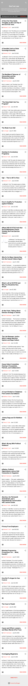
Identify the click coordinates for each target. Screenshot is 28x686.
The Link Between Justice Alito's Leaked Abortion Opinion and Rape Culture (10, 338)
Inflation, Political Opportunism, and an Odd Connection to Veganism (10, 471)
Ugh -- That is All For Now (10, 178)
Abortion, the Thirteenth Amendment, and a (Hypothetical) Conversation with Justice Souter (11, 499)
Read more (23, 42)
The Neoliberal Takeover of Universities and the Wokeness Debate (11, 76)
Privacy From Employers (10, 526)
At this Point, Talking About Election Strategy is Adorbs (11, 311)
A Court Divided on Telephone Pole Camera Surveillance (12, 392)
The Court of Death (8, 604)
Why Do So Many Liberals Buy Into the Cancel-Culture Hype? (12, 258)
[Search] (26, 3)
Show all (23, 16)
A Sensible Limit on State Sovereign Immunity (10, 49)
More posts (14, 677)
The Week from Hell (8, 128)
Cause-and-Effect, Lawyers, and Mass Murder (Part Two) (11, 629)
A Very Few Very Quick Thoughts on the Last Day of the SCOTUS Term (11, 22)
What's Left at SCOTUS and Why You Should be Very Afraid (11, 284)
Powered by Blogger (14, 683)
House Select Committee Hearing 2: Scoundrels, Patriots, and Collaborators (11, 366)
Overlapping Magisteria (10, 654)
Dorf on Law (14, 6)
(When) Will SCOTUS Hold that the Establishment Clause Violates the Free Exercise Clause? (12, 230)
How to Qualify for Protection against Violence (12, 203)
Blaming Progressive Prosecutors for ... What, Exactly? (10, 552)
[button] (25, 21)
